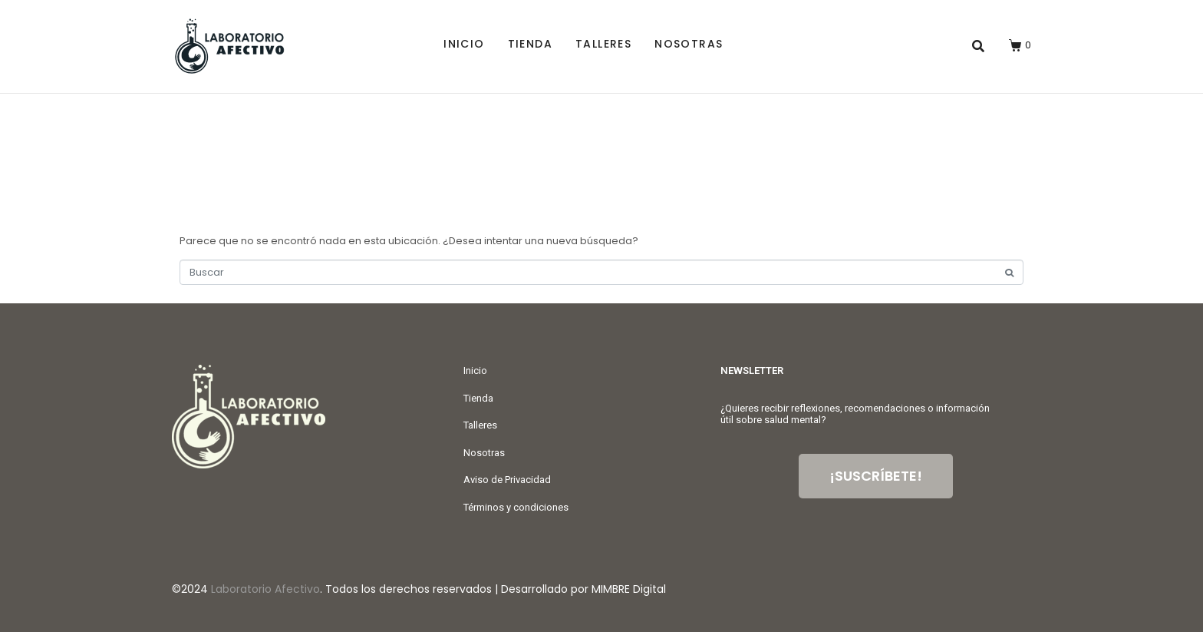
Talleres (603, 43)
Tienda (530, 43)
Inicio (463, 43)
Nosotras (688, 43)
